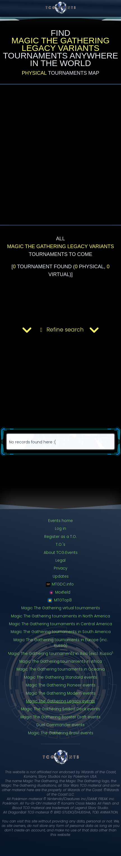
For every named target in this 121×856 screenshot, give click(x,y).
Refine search (60, 330)
